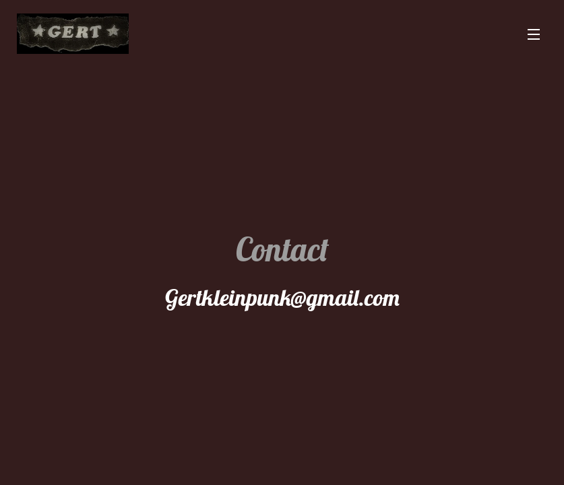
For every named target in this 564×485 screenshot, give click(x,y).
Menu (534, 34)
